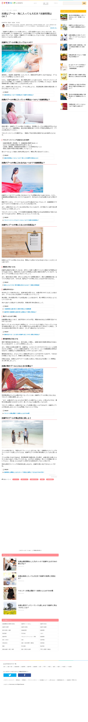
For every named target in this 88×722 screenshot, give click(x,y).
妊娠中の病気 (24, 627)
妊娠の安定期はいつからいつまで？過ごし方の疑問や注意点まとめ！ (21, 158)
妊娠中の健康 (43, 627)
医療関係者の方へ (61, 680)
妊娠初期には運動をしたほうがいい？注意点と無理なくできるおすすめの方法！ (24, 472)
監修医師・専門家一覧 (71, 680)
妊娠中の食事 (5, 627)
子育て (56, 3)
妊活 (35, 3)
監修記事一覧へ (53, 27)
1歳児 (54, 666)
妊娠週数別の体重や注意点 (8, 623)
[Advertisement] (18, 498)
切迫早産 (42, 646)
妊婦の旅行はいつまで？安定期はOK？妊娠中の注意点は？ (19, 95)
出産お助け (5, 643)
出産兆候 (42, 643)
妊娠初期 (42, 630)
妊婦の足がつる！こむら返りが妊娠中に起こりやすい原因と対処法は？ (22, 334)
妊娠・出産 (45, 3)
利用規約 (24, 680)
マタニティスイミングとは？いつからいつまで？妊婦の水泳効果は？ (21, 220)
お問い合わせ (52, 680)
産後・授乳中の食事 (26, 649)
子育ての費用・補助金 (45, 649)
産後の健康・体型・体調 (8, 649)
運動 (42, 479)
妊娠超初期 (23, 630)
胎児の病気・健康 (6, 630)
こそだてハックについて (8, 680)
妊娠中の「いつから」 (26, 623)
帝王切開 (23, 646)
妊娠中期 (4, 636)
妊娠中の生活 (34, 479)
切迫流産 (4, 633)
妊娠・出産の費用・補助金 (27, 643)
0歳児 (49, 666)
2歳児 (58, 666)
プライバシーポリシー (32, 680)
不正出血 (23, 633)
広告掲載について (43, 680)
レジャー (16, 479)
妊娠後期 (42, 636)
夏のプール (24, 479)
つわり (41, 633)
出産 (22, 639)
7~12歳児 (70, 666)
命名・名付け (5, 639)
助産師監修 (50, 479)
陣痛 (3, 646)
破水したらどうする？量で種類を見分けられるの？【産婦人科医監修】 (22, 285)
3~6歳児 (63, 666)
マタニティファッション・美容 (28, 636)
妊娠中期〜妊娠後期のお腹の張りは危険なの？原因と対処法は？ (20, 312)
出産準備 (42, 639)
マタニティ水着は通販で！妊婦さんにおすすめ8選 (16, 413)
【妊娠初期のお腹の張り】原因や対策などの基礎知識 (17, 309)
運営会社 (18, 680)
